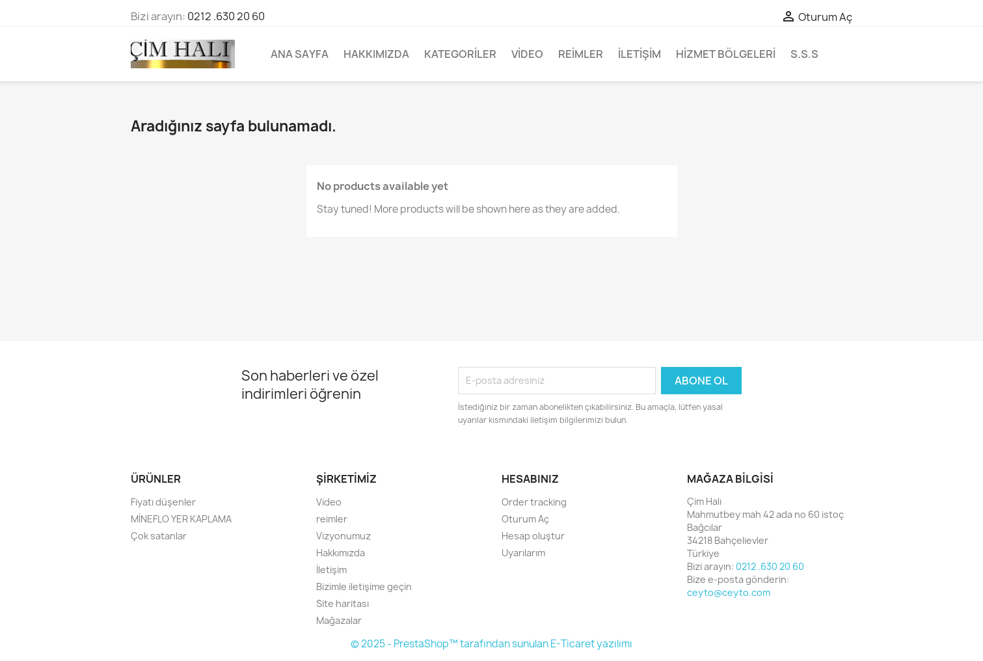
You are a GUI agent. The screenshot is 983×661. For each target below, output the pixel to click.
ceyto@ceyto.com (728, 592)
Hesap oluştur (533, 536)
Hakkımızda (376, 54)
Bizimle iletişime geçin (364, 586)
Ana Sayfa (300, 54)
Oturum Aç (525, 519)
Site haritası (342, 603)
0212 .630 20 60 (226, 16)
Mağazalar (339, 620)
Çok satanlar (159, 536)
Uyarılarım (523, 552)
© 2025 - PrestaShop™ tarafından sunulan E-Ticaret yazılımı (491, 644)
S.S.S (804, 54)
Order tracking (534, 502)
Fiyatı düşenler (163, 502)
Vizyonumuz (343, 536)
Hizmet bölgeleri (725, 54)
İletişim (639, 54)
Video (527, 54)
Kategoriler (460, 54)
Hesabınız (530, 479)
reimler (580, 54)
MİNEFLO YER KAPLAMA (181, 519)
